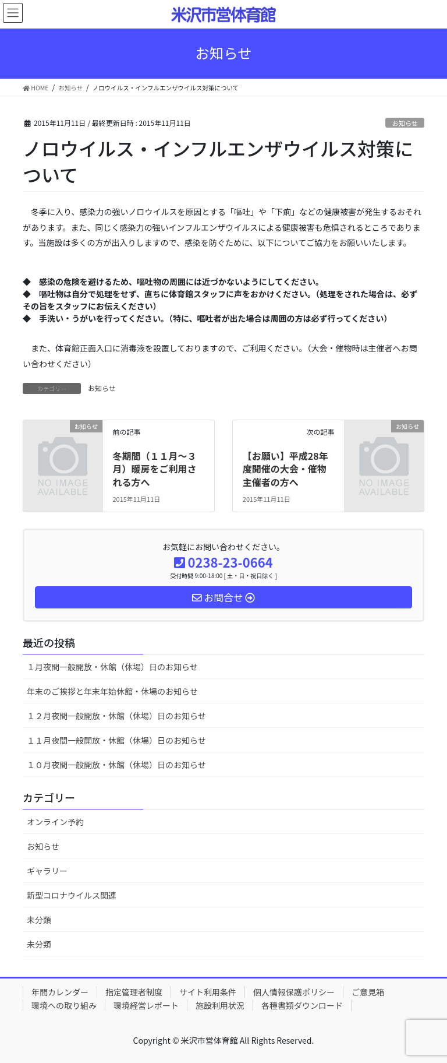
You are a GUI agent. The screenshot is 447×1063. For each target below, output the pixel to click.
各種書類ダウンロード (302, 1005)
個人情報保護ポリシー (294, 992)
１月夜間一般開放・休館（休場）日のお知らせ (112, 667)
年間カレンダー (59, 992)
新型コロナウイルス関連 (71, 895)
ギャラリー (47, 871)
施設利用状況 (220, 1005)
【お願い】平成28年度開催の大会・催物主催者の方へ (285, 469)
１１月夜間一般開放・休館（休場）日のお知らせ (116, 740)
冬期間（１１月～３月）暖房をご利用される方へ (154, 469)
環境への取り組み (64, 1005)
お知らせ (405, 123)
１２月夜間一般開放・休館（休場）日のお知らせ (116, 715)
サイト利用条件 (207, 992)
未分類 (39, 919)
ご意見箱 (368, 992)
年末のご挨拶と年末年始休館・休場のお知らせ (112, 691)
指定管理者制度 (133, 992)
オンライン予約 (55, 822)
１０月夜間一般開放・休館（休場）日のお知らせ (116, 764)
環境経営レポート (146, 1005)
